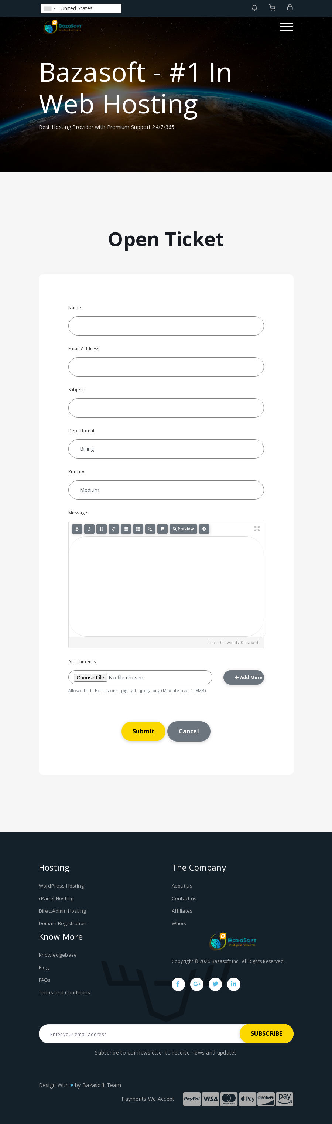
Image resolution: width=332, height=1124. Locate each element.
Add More (249, 677)
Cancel (189, 731)
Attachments (82, 661)
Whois (179, 923)
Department (81, 431)
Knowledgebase (58, 954)
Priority (76, 472)
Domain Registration (62, 923)
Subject (76, 389)
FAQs (45, 979)
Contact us (184, 898)
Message (78, 513)
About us (182, 885)
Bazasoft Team (101, 1084)
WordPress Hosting (61, 885)
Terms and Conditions (64, 991)
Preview (183, 528)
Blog (44, 967)
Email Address (84, 348)
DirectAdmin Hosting (62, 910)
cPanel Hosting (56, 898)
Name (74, 307)
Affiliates (182, 910)
